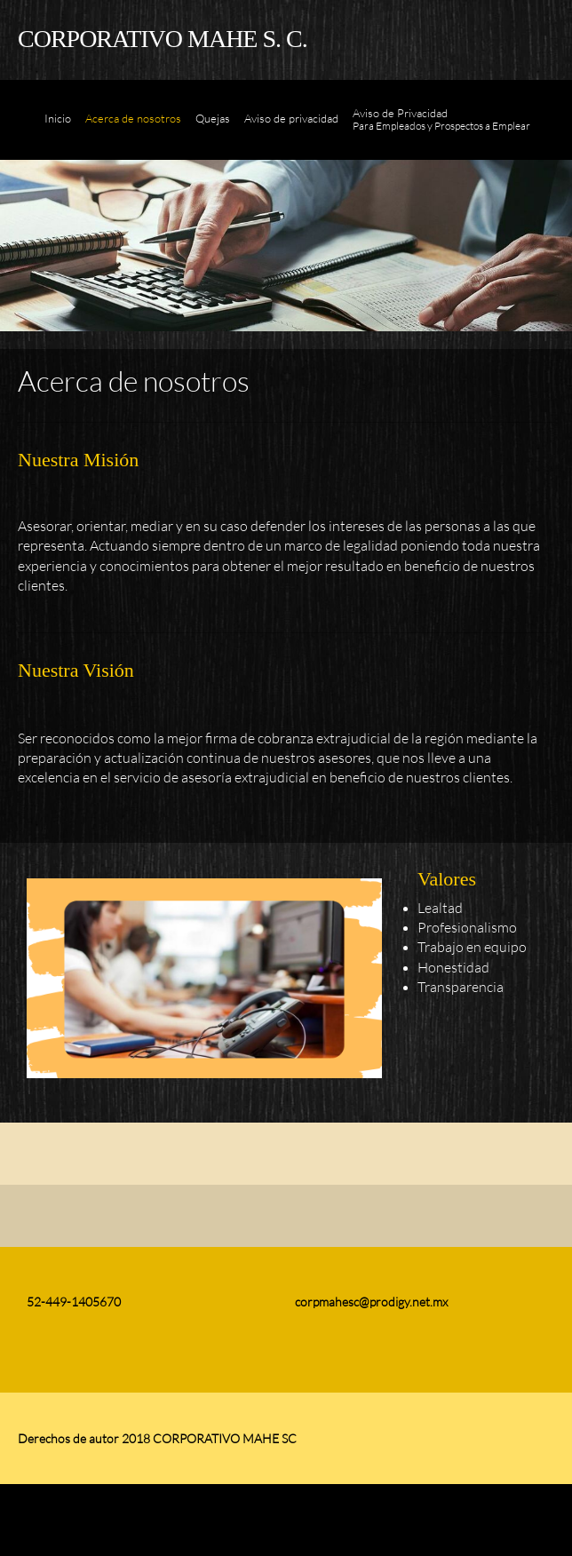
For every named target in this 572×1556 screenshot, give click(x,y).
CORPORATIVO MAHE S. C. (162, 38)
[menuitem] (57, 129)
